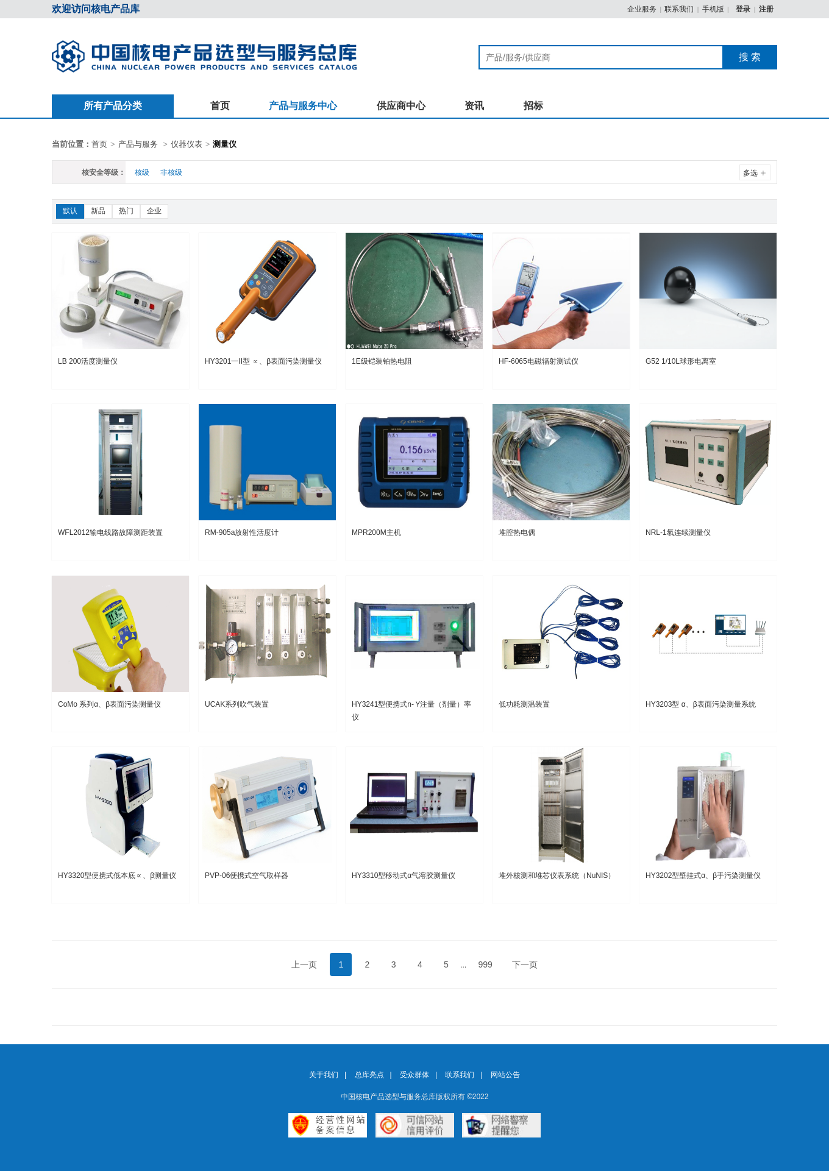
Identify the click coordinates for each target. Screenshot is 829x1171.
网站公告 (505, 1074)
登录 (744, 9)
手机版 (713, 9)
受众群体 (414, 1074)
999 (486, 964)
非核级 (171, 172)
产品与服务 (138, 144)
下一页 (525, 964)
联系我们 (679, 9)
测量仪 (225, 144)
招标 (533, 106)
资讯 (474, 106)
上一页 (304, 964)
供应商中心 (401, 106)
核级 (142, 172)
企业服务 (641, 9)
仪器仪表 (186, 144)
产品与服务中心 (303, 106)
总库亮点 (369, 1074)
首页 (220, 106)
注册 (766, 9)
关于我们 (323, 1074)
